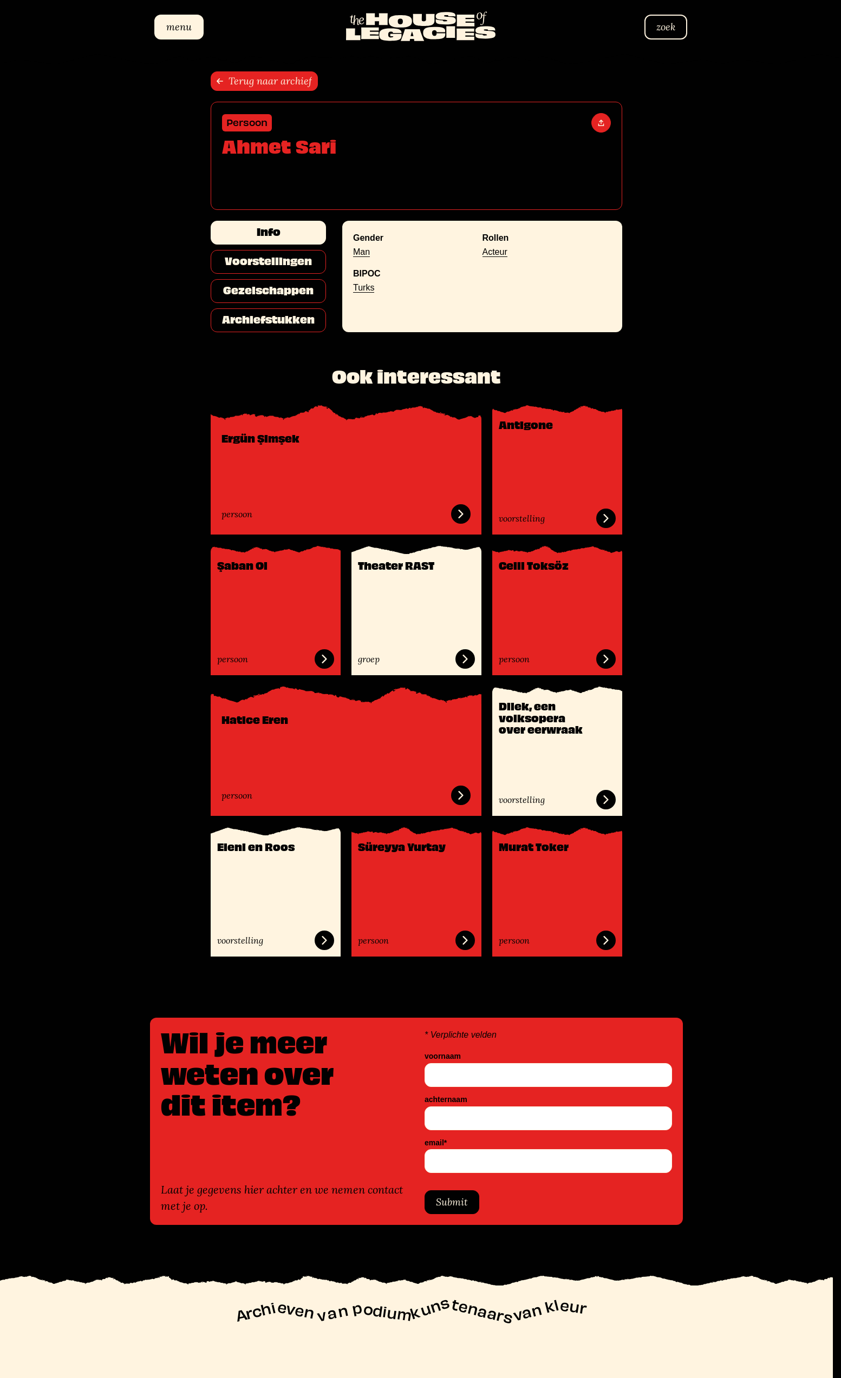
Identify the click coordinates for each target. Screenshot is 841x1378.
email (436, 1142)
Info (269, 232)
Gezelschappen (268, 290)
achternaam (446, 1099)
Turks (363, 287)
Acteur (495, 251)
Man (361, 251)
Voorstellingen (268, 261)
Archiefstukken (268, 319)
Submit (452, 1202)
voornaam (443, 1056)
